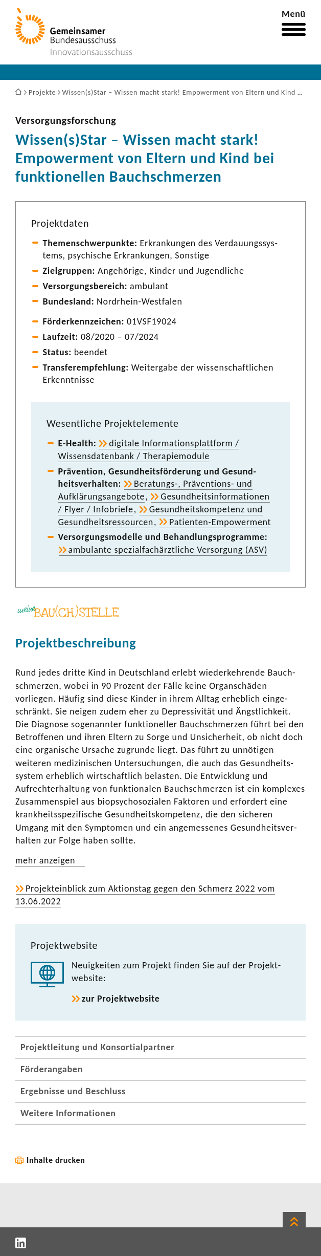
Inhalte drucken (56, 1160)
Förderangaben (51, 1069)
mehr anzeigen (45, 860)
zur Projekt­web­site (121, 998)
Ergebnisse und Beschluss (73, 1091)
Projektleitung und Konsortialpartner (97, 1047)
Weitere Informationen (68, 1113)
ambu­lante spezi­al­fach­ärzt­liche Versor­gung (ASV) (168, 549)
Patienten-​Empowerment (220, 522)
